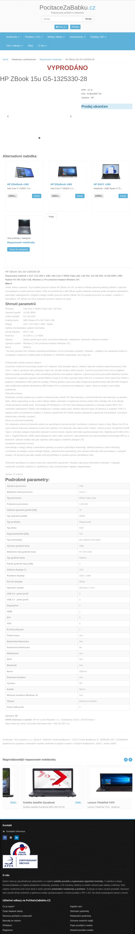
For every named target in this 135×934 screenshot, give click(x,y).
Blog (30, 45)
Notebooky (13, 37)
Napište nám (76, 906)
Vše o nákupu (14, 45)
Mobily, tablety (56, 37)
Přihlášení (7, 925)
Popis (51, 216)
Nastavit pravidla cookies (82, 930)
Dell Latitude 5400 (15, 802)
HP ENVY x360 (102, 184)
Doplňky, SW (98, 37)
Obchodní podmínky (79, 911)
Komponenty (77, 37)
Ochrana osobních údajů (81, 920)
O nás (42, 45)
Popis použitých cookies (81, 925)
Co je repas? (9, 906)
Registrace (8, 930)
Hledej (88, 19)
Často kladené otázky (13, 911)
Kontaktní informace (15, 831)
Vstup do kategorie (18, 249)
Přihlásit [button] (75, 27)
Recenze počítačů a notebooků (17, 916)
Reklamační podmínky (80, 916)
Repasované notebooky (51, 59)
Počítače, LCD (33, 37)
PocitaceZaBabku (67, 7)
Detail (37, 196)
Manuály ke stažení (12, 920)
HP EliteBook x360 (18, 184)
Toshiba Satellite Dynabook (86, 802)
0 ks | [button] (61, 27)
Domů (5, 59)
